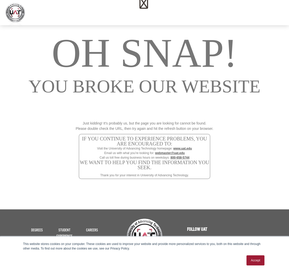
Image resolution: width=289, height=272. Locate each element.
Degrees (37, 230)
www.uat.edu (182, 148)
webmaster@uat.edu (170, 153)
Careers (92, 230)
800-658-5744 (180, 157)
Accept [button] (255, 260)
